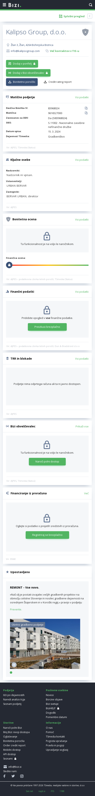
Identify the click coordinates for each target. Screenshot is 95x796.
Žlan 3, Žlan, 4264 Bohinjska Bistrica (32, 45)
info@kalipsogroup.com (25, 51)
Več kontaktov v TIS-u (64, 51)
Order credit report (14, 745)
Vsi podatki (82, 97)
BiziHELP (51, 708)
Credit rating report (60, 82)
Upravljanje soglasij (57, 749)
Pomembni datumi (56, 717)
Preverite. (16, 609)
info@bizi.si (14, 767)
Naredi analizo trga (14, 699)
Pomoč (50, 732)
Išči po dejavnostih (13, 695)
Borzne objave (54, 699)
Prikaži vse (82, 426)
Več (86, 493)
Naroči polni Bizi (12, 727)
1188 (62, 791)
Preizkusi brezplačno (47, 327)
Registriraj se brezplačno (47, 535)
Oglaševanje (10, 736)
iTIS (52, 791)
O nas (49, 727)
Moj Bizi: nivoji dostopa (16, 732)
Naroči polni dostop (47, 461)
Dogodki (51, 712)
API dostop (9, 754)
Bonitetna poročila (13, 741)
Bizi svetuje (52, 704)
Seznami (8, 758)
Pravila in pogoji (55, 745)
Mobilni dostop (12, 749)
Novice (50, 695)
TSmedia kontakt (55, 736)
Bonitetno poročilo (24, 82)
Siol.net (29, 791)
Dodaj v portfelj (22, 63)
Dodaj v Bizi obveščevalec (28, 73)
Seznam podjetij (12, 704)
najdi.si (41, 791)
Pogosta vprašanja (56, 741)
